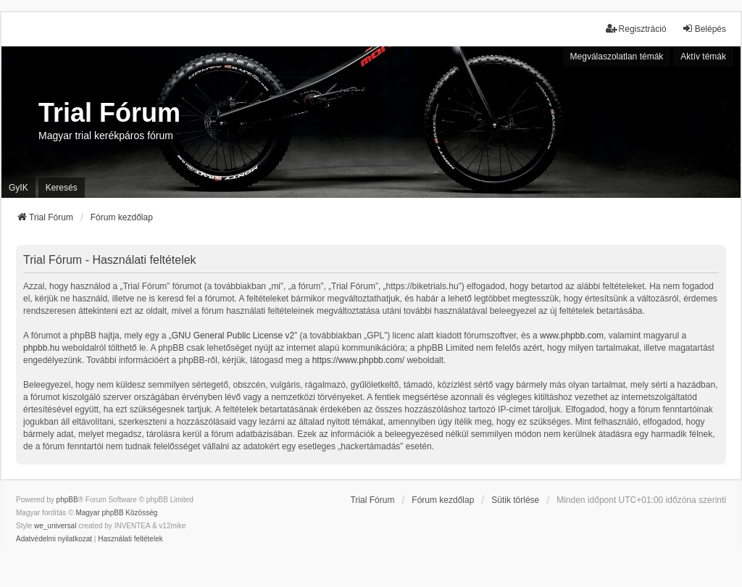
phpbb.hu (41, 348)
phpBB (67, 500)
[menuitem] (54, 539)
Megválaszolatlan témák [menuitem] (617, 56)
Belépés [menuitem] (704, 28)
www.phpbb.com (572, 335)
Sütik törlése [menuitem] (515, 500)
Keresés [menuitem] (62, 188)
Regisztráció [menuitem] (636, 28)
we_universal (55, 526)
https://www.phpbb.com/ (358, 360)
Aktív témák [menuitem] (703, 56)
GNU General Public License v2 (233, 335)
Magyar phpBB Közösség (116, 513)
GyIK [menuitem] (18, 188)
